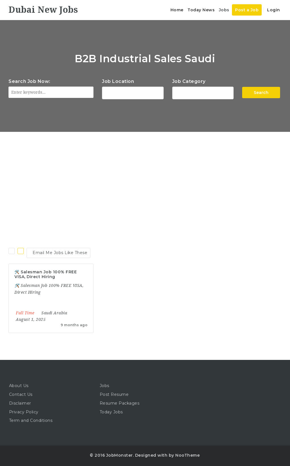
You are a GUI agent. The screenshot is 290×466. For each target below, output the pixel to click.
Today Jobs (111, 412)
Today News (201, 9)
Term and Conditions (31, 420)
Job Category (189, 81)
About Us (19, 385)
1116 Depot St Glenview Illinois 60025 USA (132, 92)
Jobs (224, 9)
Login (273, 9)
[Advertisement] (145, 174)
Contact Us (21, 394)
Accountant (203, 92)
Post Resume (114, 394)
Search (261, 92)
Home (177, 9)
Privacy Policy (24, 412)
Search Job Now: (29, 81)
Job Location (118, 81)
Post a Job (247, 9)
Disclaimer (20, 403)
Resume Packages (120, 403)
